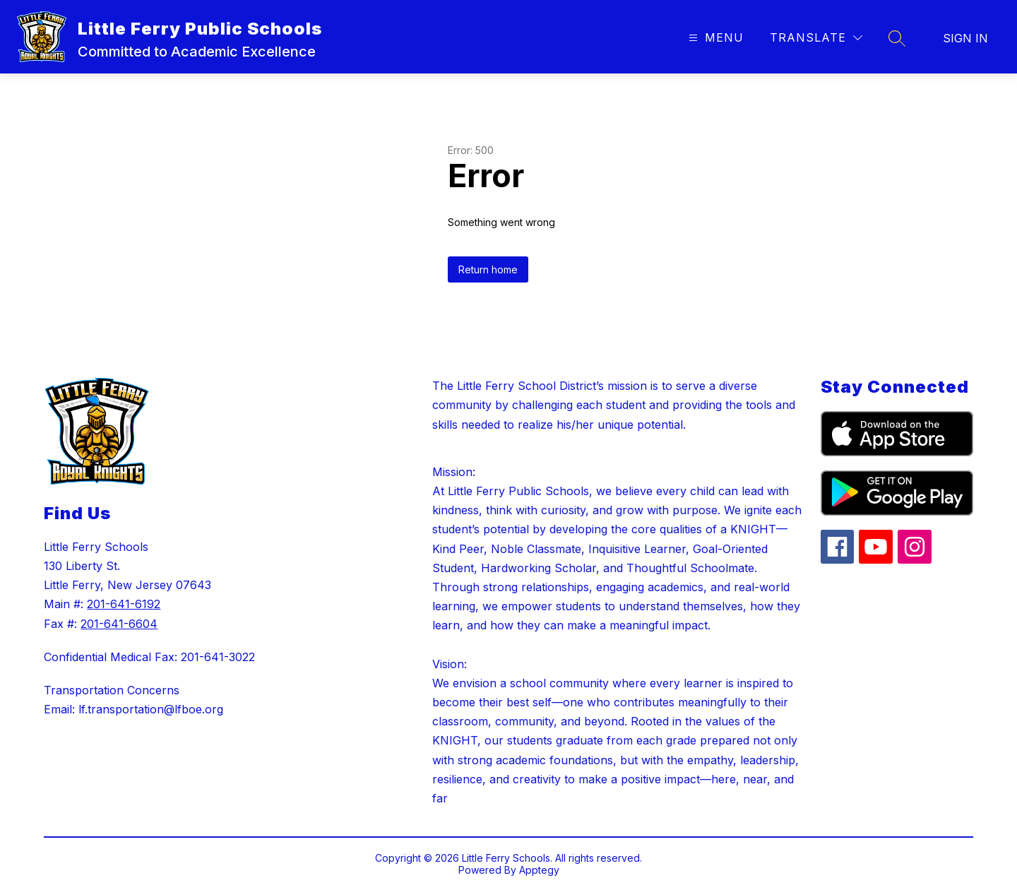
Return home (488, 269)
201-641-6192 (123, 604)
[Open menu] (714, 38)
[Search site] (896, 38)
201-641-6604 (119, 624)
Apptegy (539, 870)
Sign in (965, 38)
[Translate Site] (816, 38)
